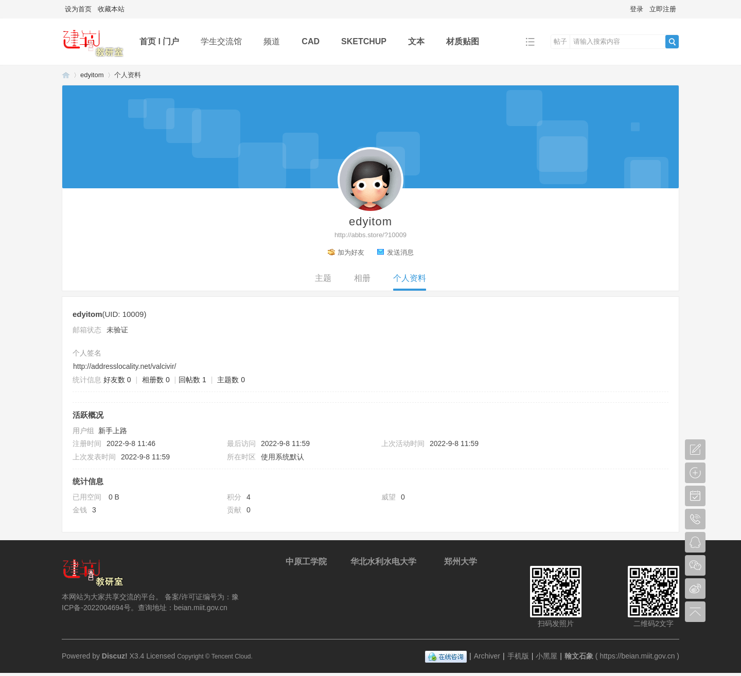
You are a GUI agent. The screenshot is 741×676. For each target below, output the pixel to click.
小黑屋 (546, 656)
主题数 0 (231, 380)
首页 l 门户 (159, 41)
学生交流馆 (221, 41)
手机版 (518, 656)
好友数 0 (117, 380)
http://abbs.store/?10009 (370, 235)
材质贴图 (462, 41)
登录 (636, 9)
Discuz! (115, 656)
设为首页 (78, 9)
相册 (362, 278)
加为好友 (351, 252)
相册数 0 (156, 380)
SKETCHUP (363, 41)
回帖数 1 (192, 380)
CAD (311, 41)
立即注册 (662, 9)
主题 (323, 278)
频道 (271, 41)
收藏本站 (111, 9)
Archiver (487, 656)
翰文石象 (66, 74)
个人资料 (409, 278)
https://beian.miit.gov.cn (637, 656)
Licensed (160, 656)
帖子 (560, 41)
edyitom (92, 75)
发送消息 (400, 252)
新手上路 (112, 430)
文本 (416, 41)
